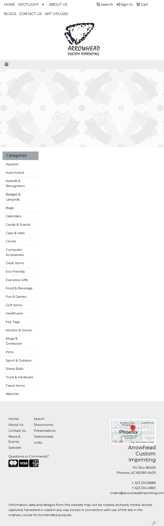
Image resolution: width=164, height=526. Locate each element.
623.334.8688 (145, 483)
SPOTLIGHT (28, 5)
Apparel (12, 164)
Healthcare (14, 313)
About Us (15, 425)
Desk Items (15, 263)
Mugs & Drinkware (14, 341)
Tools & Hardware (19, 377)
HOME (9, 5)
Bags (10, 208)
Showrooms (43, 425)
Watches (12, 394)
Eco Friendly (15, 271)
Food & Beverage (19, 288)
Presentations (44, 431)
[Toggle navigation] (6, 64)
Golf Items (14, 305)
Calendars (13, 216)
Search (105, 5)
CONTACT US (30, 14)
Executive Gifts (17, 280)
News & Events (14, 439)
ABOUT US (58, 5)
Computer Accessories (15, 252)
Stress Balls (14, 369)
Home (13, 419)
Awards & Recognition (15, 183)
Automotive (15, 173)
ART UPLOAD (56, 14)
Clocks (11, 241)
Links (38, 442)
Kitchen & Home (19, 330)
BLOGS (10, 14)
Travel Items (15, 386)
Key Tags (13, 322)
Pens (10, 352)
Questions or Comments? (28, 456)
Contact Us (17, 431)
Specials (14, 447)
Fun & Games (16, 297)
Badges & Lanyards (13, 197)
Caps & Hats (15, 233)
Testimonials (43, 437)
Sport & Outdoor (19, 360)
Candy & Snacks (18, 225)
